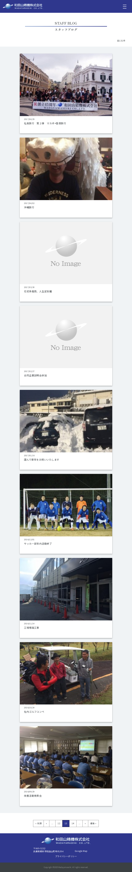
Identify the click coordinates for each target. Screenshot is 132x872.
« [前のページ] (46, 823)
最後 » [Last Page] (93, 823)
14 (73, 823)
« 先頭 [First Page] (38, 823)
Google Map (81, 850)
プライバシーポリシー (66, 856)
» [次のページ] (85, 823)
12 (59, 823)
